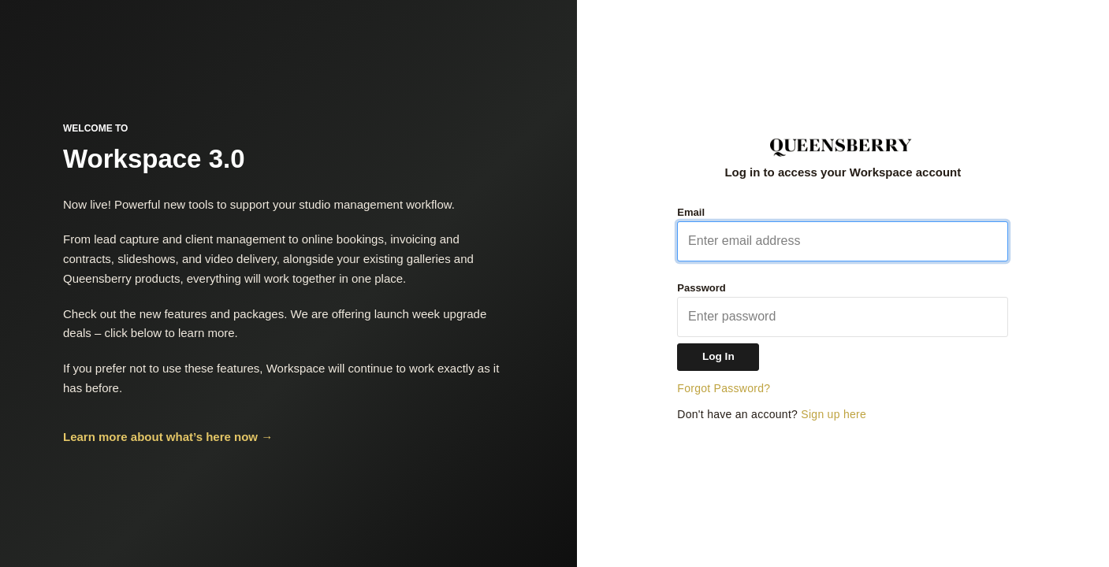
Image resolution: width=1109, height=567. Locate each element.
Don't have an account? (771, 414)
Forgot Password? (723, 388)
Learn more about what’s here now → (168, 436)
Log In (718, 356)
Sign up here (833, 414)
